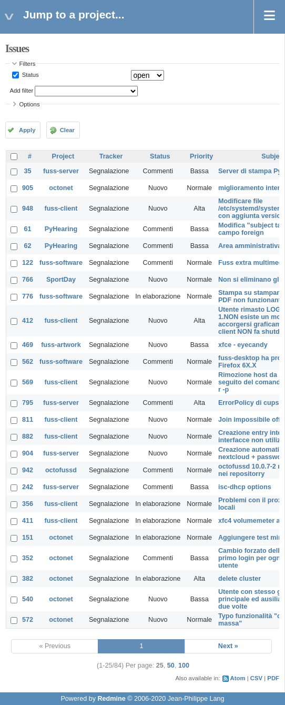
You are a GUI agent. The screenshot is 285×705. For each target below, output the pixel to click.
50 (171, 665)
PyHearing (61, 229)
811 (27, 419)
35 (28, 171)
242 (27, 487)
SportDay (61, 279)
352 (27, 558)
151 (27, 537)
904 (27, 453)
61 (28, 229)
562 (27, 361)
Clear (67, 130)
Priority (201, 156)
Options (29, 104)
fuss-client (60, 208)
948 (27, 208)
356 (27, 504)
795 (27, 402)
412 (27, 320)
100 (183, 665)
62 (28, 246)
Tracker (111, 156)
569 (27, 382)
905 (27, 188)
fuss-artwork (61, 345)
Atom (238, 678)
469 (27, 345)
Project (63, 156)
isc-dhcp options (244, 487)
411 (27, 520)
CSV (256, 678)
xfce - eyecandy (243, 345)
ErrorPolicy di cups (248, 402)
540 (27, 599)
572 (27, 619)
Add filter (22, 90)
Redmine (111, 698)
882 (27, 436)
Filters (27, 64)
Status (30, 75)
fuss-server (61, 171)
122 (27, 262)
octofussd (61, 470)
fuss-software (61, 262)
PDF (273, 678)
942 (27, 470)
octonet (61, 188)
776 (27, 296)
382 (27, 578)
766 (27, 279)
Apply (27, 130)
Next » (228, 646)
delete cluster (239, 578)
